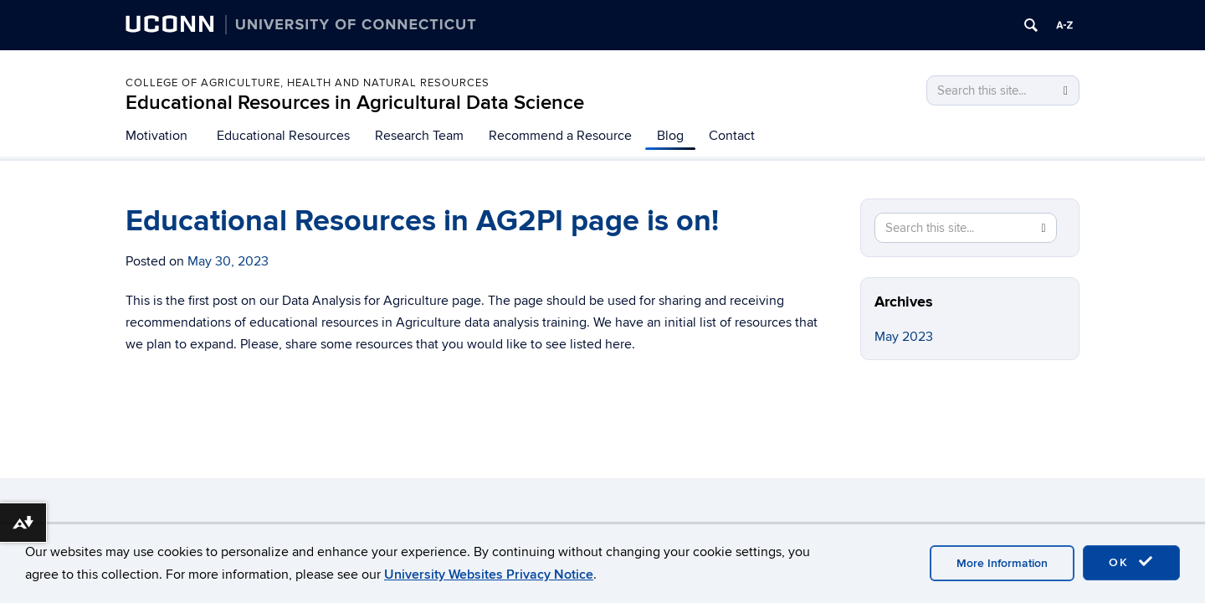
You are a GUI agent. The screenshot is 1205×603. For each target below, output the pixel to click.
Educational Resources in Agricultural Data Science (355, 102)
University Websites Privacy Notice (488, 574)
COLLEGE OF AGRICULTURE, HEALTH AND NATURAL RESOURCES (308, 83)
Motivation (156, 135)
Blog (670, 135)
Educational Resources (283, 135)
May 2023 (903, 336)
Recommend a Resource (560, 135)
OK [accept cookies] (1131, 562)
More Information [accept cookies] (1002, 563)
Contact (732, 135)
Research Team (419, 135)
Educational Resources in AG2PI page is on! (422, 221)
